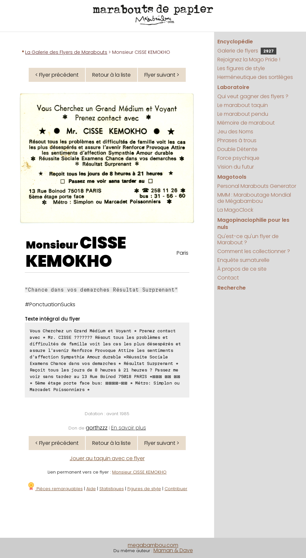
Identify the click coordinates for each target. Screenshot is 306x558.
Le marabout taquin (242, 105)
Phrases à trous (236, 140)
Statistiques (111, 489)
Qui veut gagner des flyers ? (252, 96)
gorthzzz (97, 427)
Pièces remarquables (55, 489)
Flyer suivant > (161, 75)
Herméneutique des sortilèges (255, 77)
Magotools (231, 177)
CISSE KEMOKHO (76, 252)
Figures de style (144, 489)
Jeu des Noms (235, 131)
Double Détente (237, 149)
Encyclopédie (235, 41)
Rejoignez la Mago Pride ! (248, 59)
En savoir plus (128, 427)
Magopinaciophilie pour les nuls (253, 223)
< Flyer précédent (57, 75)
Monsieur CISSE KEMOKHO (139, 472)
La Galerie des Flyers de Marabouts (66, 52)
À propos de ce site (242, 269)
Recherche (231, 288)
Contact (228, 277)
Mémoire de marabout (246, 123)
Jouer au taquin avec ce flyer (107, 458)
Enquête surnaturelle (243, 260)
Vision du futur (235, 167)
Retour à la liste (111, 75)
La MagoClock (235, 210)
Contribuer (176, 489)
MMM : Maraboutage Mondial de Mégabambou (254, 198)
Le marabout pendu (242, 114)
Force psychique (238, 158)
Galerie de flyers (246, 50)
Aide (91, 489)
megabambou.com (153, 545)
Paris (182, 253)
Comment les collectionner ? (253, 251)
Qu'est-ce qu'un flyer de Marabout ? (248, 239)
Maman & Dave (173, 550)
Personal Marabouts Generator (256, 186)
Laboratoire (233, 87)
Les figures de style (241, 68)
